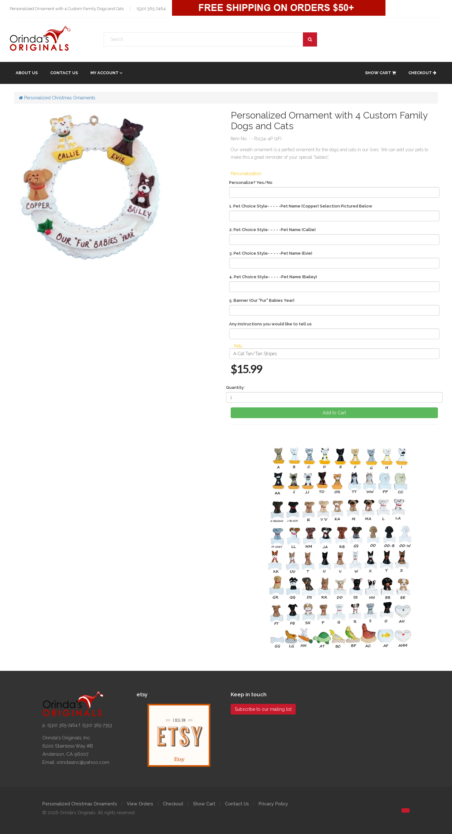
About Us (27, 72)
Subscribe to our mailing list (263, 709)
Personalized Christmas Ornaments (57, 97)
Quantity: (235, 387)
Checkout (422, 72)
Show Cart (380, 72)
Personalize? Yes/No (250, 182)
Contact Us (64, 72)
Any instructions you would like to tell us (270, 324)
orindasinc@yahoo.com (82, 762)
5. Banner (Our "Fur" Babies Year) (261, 300)
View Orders (140, 804)
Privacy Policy (273, 804)
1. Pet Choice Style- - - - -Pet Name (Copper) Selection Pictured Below (300, 206)
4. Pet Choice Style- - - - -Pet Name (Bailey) (273, 276)
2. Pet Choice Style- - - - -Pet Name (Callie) (272, 229)
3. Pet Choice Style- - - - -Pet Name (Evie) (270, 253)
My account (104, 72)
